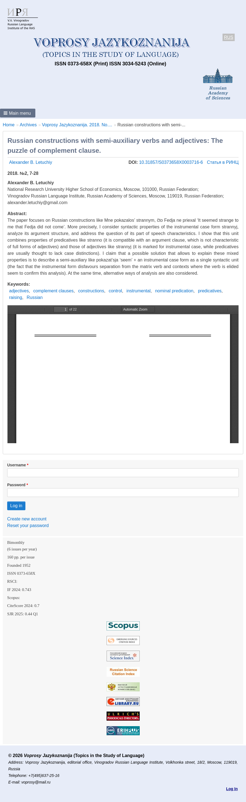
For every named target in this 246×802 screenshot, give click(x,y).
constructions (91, 290)
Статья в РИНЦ (223, 162)
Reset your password (28, 525)
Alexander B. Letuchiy (30, 162)
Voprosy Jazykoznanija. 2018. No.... (77, 124)
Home (9, 124)
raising (15, 297)
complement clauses (53, 290)
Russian (35, 297)
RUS (228, 37)
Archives (28, 124)
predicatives (209, 290)
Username (16, 465)
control (115, 290)
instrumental (138, 290)
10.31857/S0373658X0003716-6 (171, 162)
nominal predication (174, 290)
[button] (17, 113)
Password (16, 485)
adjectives (19, 290)
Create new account (26, 519)
